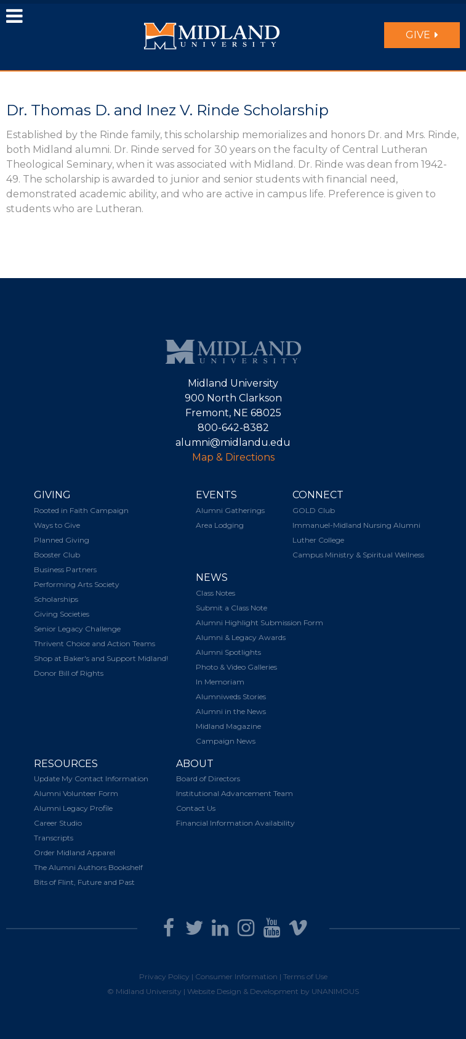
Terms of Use (305, 976)
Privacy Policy (164, 976)
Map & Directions (233, 457)
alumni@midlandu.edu (233, 442)
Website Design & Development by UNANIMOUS (273, 991)
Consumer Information (236, 976)
